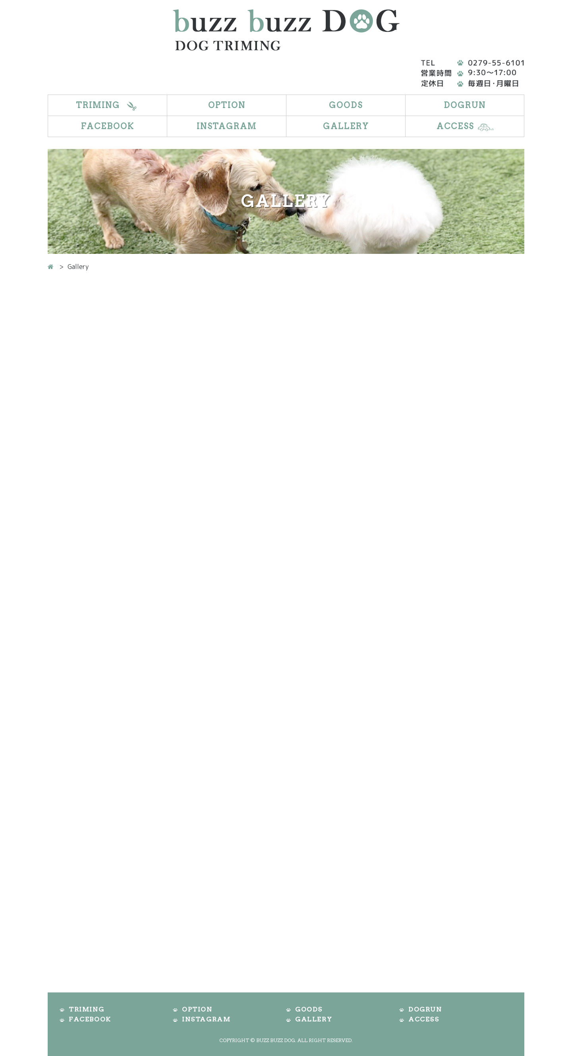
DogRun (465, 105)
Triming (98, 105)
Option (226, 105)
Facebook (107, 126)
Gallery (346, 126)
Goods (346, 105)
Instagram (227, 126)
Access (455, 126)
